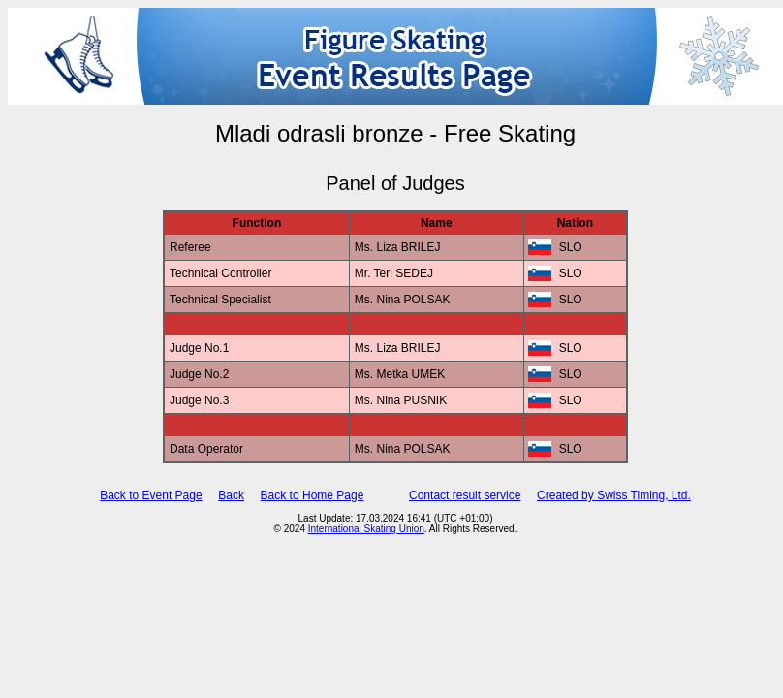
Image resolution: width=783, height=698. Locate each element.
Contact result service (464, 495)
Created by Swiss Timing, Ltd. (614, 495)
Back (231, 495)
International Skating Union (366, 529)
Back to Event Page (151, 495)
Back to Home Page (312, 495)
